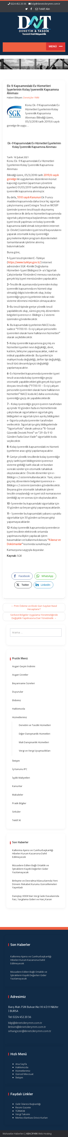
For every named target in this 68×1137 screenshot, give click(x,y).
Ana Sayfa (19, 1064)
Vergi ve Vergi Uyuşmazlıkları (34, 750)
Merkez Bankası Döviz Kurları (30, 1117)
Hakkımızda (18, 708)
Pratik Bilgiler (19, 803)
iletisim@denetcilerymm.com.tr (25, 1027)
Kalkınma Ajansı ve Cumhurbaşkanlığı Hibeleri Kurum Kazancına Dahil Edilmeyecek (32, 854)
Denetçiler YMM (31, 97)
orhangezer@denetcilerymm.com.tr (28, 1031)
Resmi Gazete (21, 1107)
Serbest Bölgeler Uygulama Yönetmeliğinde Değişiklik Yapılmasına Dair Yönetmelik (34, 616)
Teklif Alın (42, 9)
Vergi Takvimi (21, 1114)
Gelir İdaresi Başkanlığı (26, 1104)
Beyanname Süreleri (23, 683)
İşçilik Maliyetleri (21, 777)
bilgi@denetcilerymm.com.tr (45, 3)
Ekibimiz (16, 700)
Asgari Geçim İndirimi (23, 666)
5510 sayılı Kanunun (29, 197)
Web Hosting (44, 1133)
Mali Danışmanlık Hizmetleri (34, 742)
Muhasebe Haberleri (13, 1133)
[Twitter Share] (23, 584)
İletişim (16, 760)
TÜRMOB (19, 1111)
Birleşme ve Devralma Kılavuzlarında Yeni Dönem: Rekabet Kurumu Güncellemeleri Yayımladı (35, 884)
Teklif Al (16, 820)
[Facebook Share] (21, 576)
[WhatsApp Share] (45, 576)
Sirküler (16, 811)
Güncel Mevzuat (23, 1074)
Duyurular (17, 691)
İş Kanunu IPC (19, 769)
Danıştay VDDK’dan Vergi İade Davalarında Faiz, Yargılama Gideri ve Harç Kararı (35, 897)
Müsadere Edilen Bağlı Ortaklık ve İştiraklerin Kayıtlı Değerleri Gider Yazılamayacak (30, 869)
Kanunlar (17, 786)
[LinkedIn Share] (43, 584)
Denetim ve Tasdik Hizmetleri (35, 725)
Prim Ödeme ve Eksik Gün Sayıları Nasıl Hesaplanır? (34, 607)
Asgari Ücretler (20, 674)
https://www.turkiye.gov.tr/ (24, 262)
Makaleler (17, 794)
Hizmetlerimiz (19, 717)
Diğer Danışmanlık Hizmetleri (34, 733)
